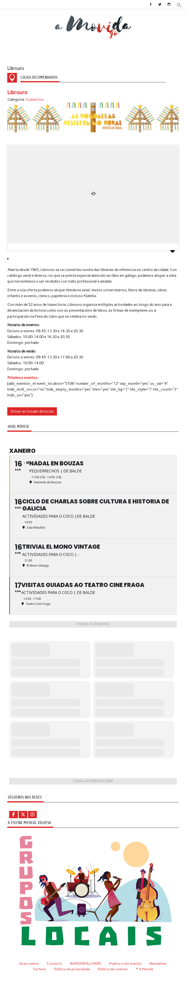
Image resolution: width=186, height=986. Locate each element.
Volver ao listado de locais (32, 411)
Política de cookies (113, 969)
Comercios (35, 99)
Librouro (17, 92)
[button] (179, 4)
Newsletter (158, 963)
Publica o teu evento (125, 963)
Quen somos (29, 963)
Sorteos (39, 969)
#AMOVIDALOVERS (85, 963)
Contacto (54, 963)
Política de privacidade (72, 969)
